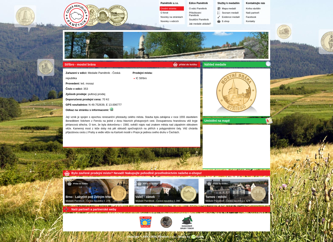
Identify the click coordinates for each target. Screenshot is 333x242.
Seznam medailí (230, 12)
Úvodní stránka (168, 8)
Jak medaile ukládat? (200, 23)
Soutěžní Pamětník (199, 19)
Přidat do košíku (80, 184)
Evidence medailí (231, 17)
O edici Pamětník (198, 8)
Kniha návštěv (253, 8)
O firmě (164, 12)
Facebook (251, 17)
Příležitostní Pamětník (195, 14)
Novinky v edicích (170, 21)
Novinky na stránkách (172, 17)
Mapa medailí (229, 8)
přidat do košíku (188, 64)
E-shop (225, 21)
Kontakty (250, 21)
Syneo (200, 236)
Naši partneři (252, 12)
